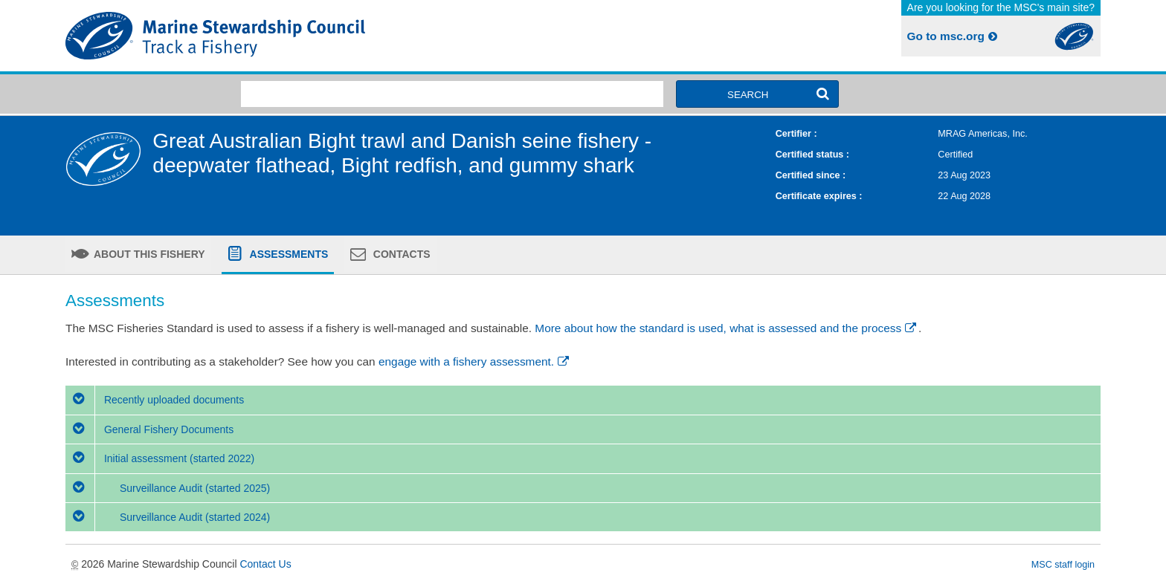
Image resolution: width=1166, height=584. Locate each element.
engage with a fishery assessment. (475, 361)
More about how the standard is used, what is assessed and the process (726, 328)
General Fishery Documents (149, 429)
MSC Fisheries (321, 35)
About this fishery (148, 254)
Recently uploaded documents (154, 400)
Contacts (400, 254)
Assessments (287, 254)
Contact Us (265, 564)
